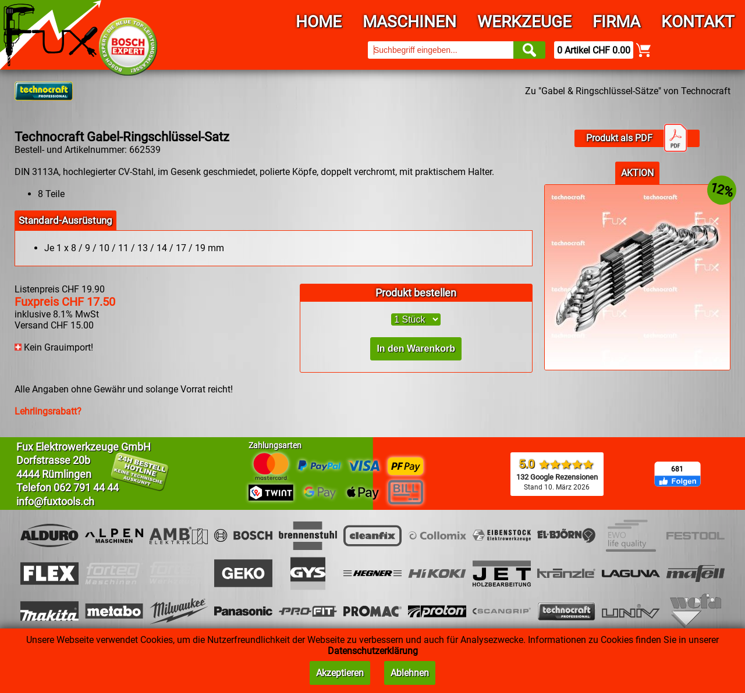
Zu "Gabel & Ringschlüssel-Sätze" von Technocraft (627, 91)
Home (319, 21)
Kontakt (698, 21)
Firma (616, 21)
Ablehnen (410, 672)
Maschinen (409, 21)
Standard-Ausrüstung (65, 220)
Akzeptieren (340, 672)
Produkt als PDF (636, 138)
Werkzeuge (524, 21)
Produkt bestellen (415, 293)
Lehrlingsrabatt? (48, 411)
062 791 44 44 (86, 487)
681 (677, 469)
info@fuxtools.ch (55, 501)
